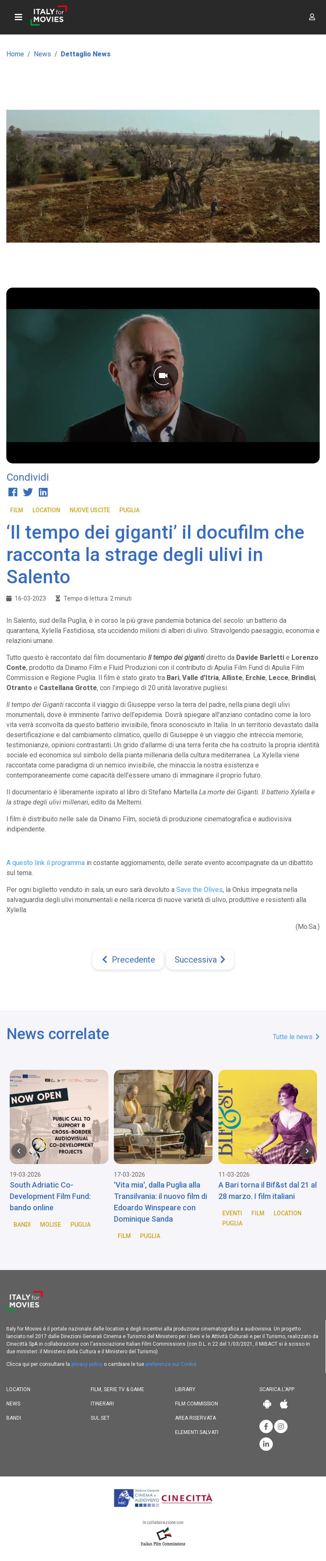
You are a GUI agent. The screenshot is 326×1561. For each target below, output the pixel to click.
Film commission (196, 1404)
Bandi (22, 1224)
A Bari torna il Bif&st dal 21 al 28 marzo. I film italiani (267, 1190)
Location (46, 510)
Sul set (100, 1418)
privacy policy (86, 1364)
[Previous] (128, 960)
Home (15, 54)
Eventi (232, 1213)
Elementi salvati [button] (196, 1432)
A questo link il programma (45, 863)
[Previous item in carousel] (19, 1151)
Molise (50, 1224)
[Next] (200, 960)
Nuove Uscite (90, 510)
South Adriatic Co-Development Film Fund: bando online (50, 1196)
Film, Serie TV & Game (117, 1389)
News (42, 54)
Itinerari (102, 1404)
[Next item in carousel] (307, 1151)
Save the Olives (199, 890)
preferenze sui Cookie (171, 1364)
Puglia (129, 510)
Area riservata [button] (195, 1418)
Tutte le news (296, 1037)
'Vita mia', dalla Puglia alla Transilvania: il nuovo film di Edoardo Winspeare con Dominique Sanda (160, 1201)
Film (16, 510)
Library (185, 1389)
